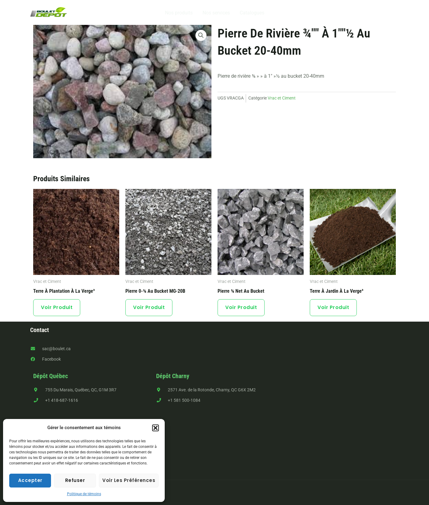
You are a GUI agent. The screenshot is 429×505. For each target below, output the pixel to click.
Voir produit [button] (57, 307)
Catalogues (252, 13)
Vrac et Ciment (282, 98)
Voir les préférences (128, 480)
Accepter (30, 480)
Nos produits (179, 13)
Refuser (75, 480)
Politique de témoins (84, 494)
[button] (155, 428)
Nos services (216, 13)
